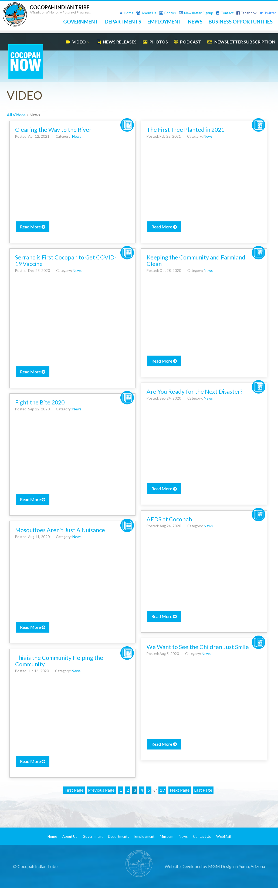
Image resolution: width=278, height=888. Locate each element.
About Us (146, 13)
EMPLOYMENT (164, 22)
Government (93, 836)
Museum (166, 836)
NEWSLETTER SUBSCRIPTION (241, 41)
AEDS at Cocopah (169, 519)
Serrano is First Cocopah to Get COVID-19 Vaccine (65, 260)
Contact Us (202, 836)
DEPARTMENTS (123, 22)
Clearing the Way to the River (53, 129)
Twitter (268, 13)
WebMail (223, 836)
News (76, 136)
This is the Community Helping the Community (59, 661)
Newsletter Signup (196, 13)
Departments (118, 836)
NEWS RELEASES (117, 41)
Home (126, 13)
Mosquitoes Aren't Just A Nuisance (60, 530)
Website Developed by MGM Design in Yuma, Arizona (215, 866)
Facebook (246, 13)
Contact (224, 13)
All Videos (16, 114)
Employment (144, 836)
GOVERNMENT (81, 22)
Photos (167, 13)
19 (162, 789)
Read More (32, 226)
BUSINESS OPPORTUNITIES (241, 22)
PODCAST (187, 41)
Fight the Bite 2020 (40, 402)
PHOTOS (155, 41)
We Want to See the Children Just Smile (198, 646)
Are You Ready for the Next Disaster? (194, 391)
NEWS (195, 22)
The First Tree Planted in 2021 (185, 129)
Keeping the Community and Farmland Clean (196, 260)
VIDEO (78, 41)
